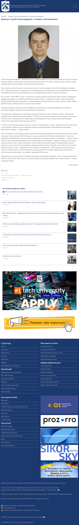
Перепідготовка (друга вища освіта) (52, 353)
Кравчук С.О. (5, 180)
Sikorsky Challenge (6, 426)
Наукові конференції (47, 372)
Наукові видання (46, 369)
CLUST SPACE (5, 442)
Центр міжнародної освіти (49, 359)
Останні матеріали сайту (13, 188)
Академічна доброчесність (9, 432)
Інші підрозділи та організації (10, 366)
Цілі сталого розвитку (7, 445)
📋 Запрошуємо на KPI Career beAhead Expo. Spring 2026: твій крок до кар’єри (27, 234)
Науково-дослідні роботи (48, 375)
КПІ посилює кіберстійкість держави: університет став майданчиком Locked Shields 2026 (30, 224)
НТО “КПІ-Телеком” (7, 375)
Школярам (4, 400)
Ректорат (3, 346)
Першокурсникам (6, 410)
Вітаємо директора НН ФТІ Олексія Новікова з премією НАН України (24, 202)
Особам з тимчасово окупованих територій (14, 407)
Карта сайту (44, 488)
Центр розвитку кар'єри (8, 388)
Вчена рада (4, 349)
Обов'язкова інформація (18, 488)
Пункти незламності (9, 508)
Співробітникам (6, 419)
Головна (3, 16)
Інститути (4, 356)
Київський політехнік (7, 177)
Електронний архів (46, 379)
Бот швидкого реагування (41, 498)
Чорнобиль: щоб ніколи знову (12, 256)
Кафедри (3, 362)
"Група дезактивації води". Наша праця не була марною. (20, 245)
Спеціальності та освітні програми (11, 436)
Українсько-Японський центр (10, 385)
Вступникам (5, 403)
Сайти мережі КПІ (46, 366)
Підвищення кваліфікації (48, 356)
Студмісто (4, 382)
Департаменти (5, 353)
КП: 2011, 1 (4, 170)
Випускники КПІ (26, 175)
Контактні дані (5, 488)
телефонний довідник (65, 494)
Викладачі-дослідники (8, 429)
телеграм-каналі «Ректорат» (31, 510)
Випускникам (5, 416)
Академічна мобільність (48, 349)
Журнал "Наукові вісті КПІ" (49, 385)
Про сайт (37, 488)
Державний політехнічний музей (11, 372)
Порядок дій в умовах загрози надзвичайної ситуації (19, 505)
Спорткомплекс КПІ (7, 379)
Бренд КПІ (30, 488)
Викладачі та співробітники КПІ (10, 175)
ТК (7, 173)
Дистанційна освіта (47, 346)
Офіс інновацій (5, 391)
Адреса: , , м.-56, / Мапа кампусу (29, 490)
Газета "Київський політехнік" (50, 382)
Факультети (4, 359)
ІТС (2, 173)
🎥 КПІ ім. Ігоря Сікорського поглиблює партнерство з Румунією (23, 192)
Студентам (4, 413)
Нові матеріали (54, 488)
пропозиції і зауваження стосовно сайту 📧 (31, 517)
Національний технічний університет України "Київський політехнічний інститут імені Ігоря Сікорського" (28, 6)
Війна (3, 439)
